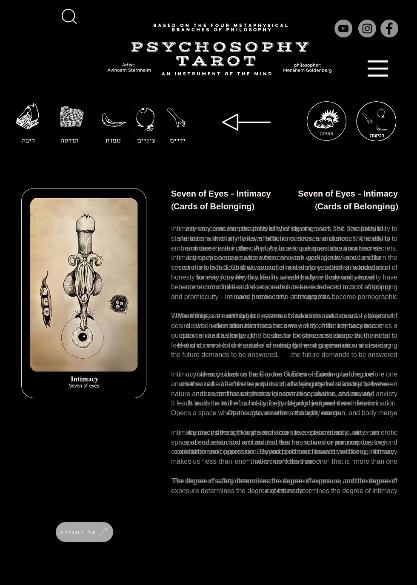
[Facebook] (389, 28)
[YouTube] (343, 28)
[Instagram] (367, 28)
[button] (68, 16)
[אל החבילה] (84, 532)
